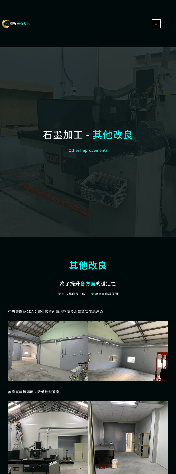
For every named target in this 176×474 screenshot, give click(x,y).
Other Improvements (88, 150)
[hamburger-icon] (156, 23)
